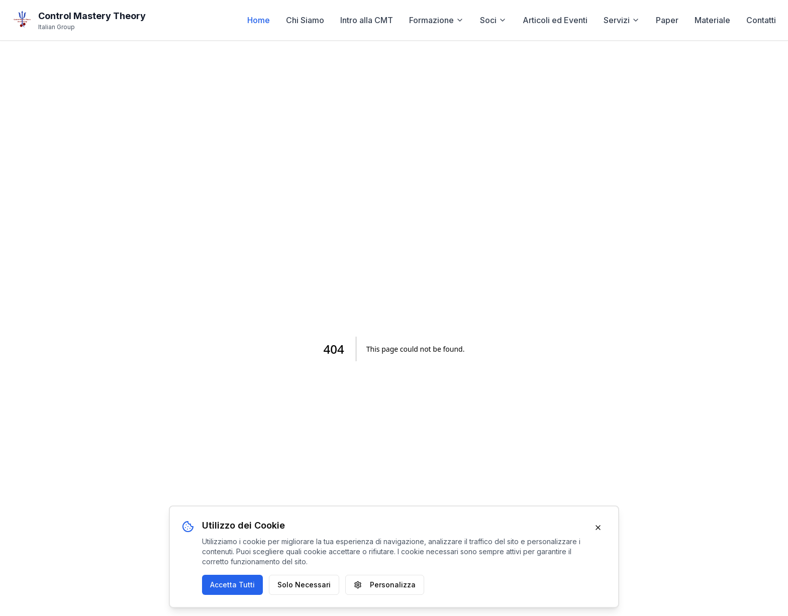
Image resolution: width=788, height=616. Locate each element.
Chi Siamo (305, 20)
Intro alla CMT (366, 20)
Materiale (712, 20)
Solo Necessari (304, 584)
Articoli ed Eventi (555, 20)
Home (258, 20)
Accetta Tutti (232, 584)
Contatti (761, 20)
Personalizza (385, 584)
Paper (667, 20)
